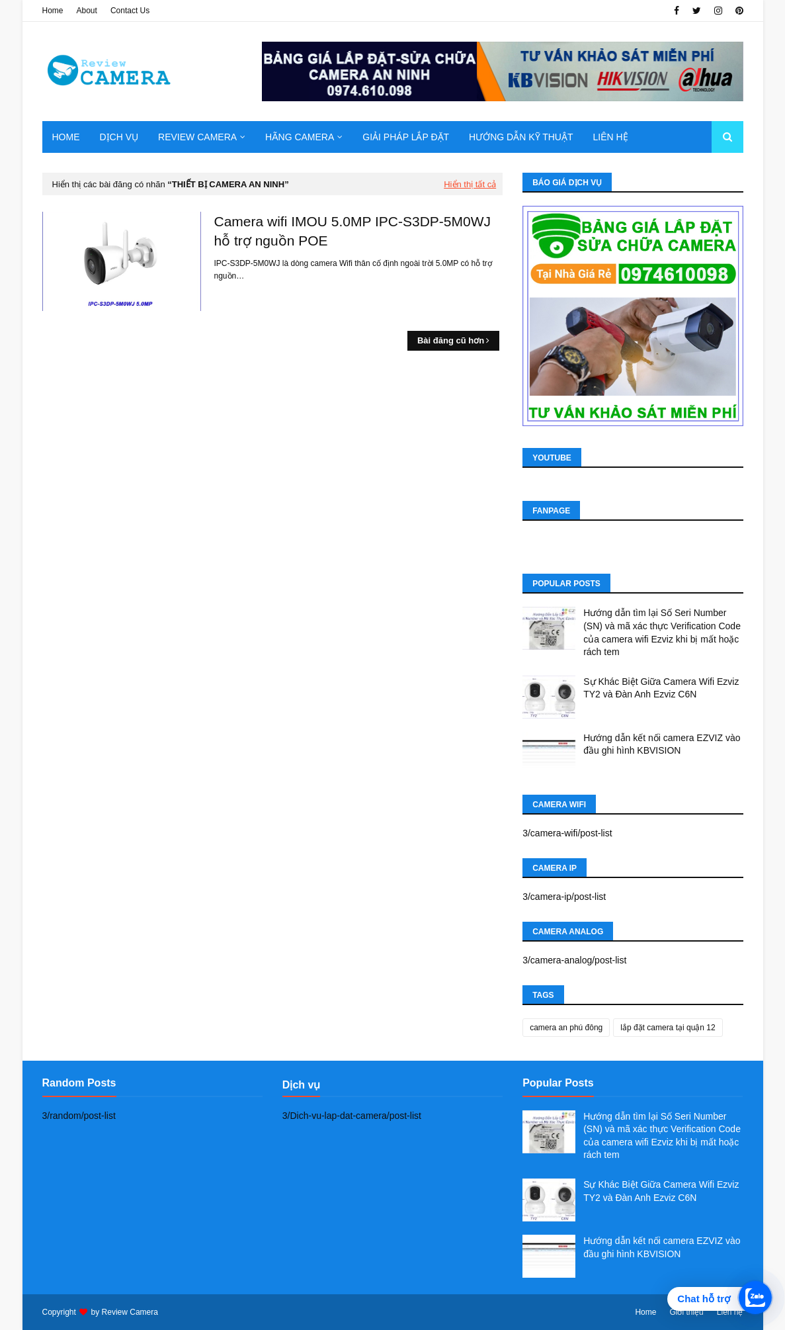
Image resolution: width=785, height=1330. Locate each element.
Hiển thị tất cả (470, 184)
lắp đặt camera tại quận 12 (667, 1027)
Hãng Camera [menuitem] (299, 137)
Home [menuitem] (66, 137)
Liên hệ (730, 1312)
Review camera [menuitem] (197, 137)
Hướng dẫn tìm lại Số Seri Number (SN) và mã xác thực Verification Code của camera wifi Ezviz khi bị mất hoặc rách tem (662, 632)
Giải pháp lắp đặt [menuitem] (405, 137)
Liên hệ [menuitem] (610, 137)
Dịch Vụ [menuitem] (119, 137)
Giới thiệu (686, 1312)
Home (52, 10)
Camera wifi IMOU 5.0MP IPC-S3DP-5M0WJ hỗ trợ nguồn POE (352, 231)
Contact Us (129, 10)
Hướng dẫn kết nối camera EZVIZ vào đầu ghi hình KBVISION (661, 744)
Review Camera (130, 1312)
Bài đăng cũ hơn (450, 340)
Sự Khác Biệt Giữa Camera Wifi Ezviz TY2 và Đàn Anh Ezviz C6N (661, 688)
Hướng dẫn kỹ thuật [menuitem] (521, 137)
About (87, 10)
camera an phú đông (566, 1027)
